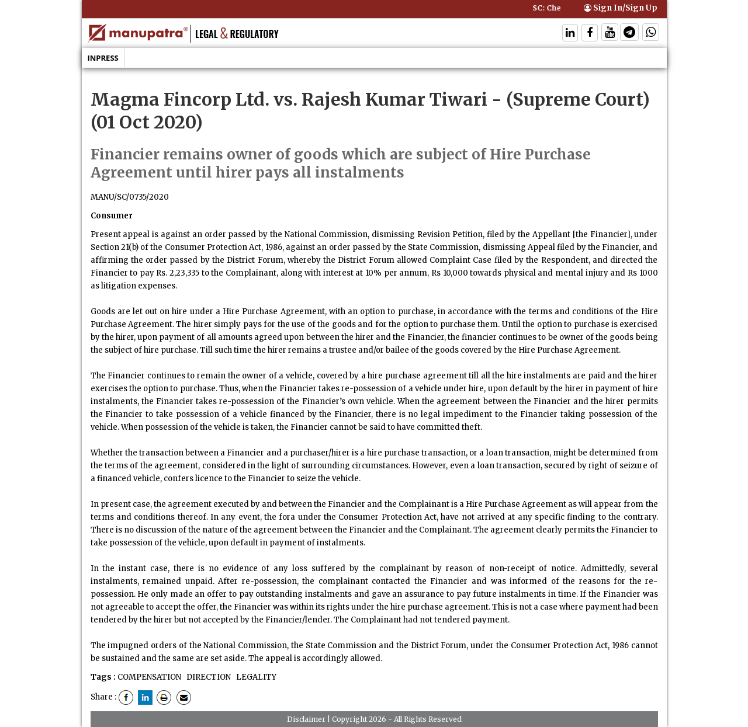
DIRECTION (208, 677)
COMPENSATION (149, 677)
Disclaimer (306, 719)
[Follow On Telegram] (629, 33)
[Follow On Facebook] (589, 33)
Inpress (103, 58)
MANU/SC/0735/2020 (130, 197)
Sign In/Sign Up (620, 8)
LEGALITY (255, 677)
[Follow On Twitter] (609, 33)
